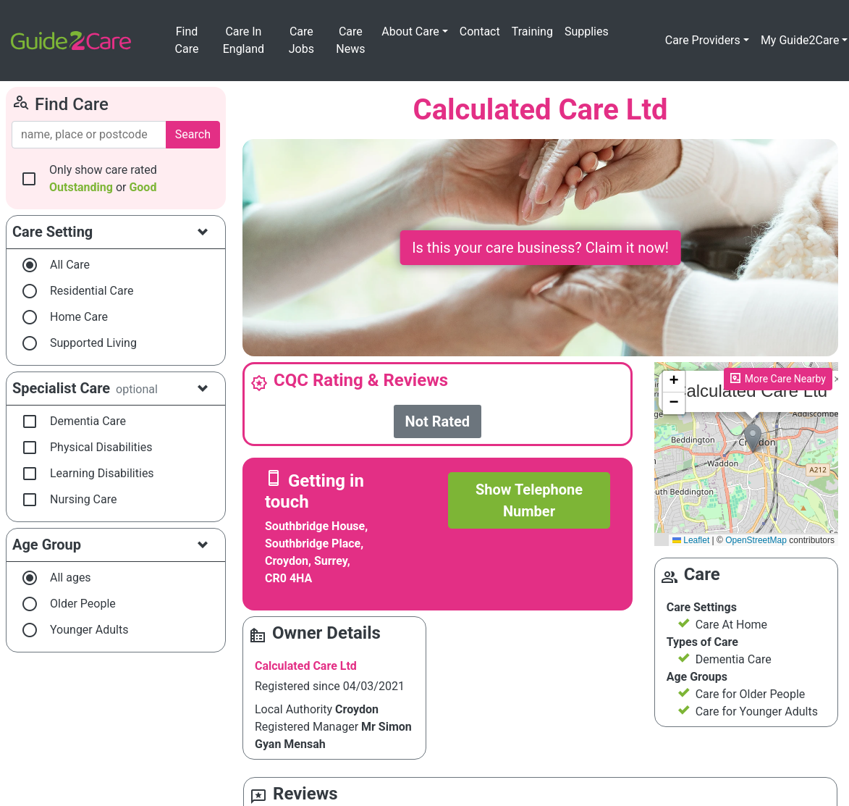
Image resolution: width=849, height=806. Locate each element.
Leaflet (690, 540)
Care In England (243, 40)
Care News (350, 40)
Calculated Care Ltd (306, 666)
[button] (752, 438)
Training (532, 31)
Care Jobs (301, 40)
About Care (410, 31)
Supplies (587, 31)
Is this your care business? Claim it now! (540, 247)
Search (193, 134)
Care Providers (702, 40)
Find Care (187, 40)
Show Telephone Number (529, 500)
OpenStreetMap (756, 540)
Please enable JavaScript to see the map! (746, 454)
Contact (480, 31)
